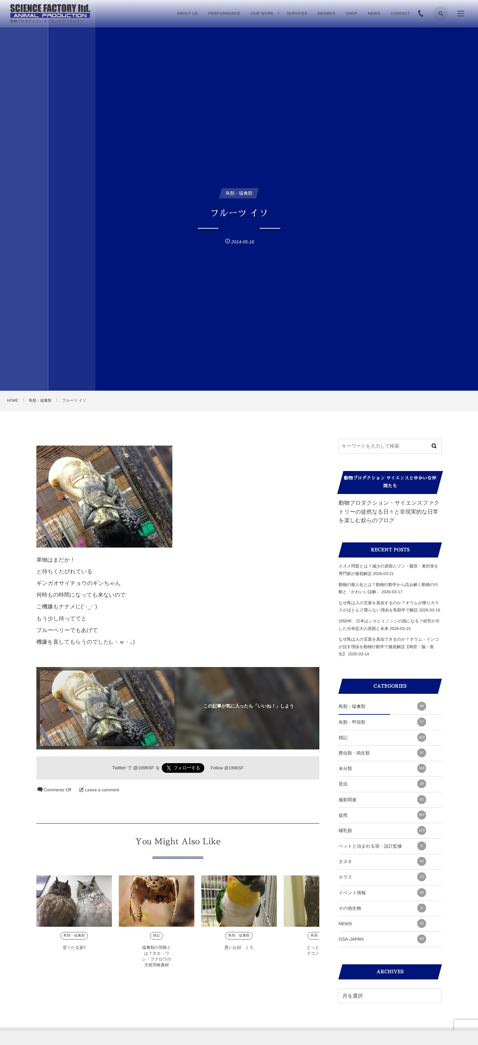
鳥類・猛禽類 (74, 940)
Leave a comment (102, 790)
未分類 (382, 768)
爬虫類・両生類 (382, 752)
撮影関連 (382, 799)
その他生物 (382, 908)
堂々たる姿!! (74, 951)
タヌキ (382, 861)
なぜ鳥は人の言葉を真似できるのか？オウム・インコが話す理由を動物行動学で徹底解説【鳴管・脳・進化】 (389, 646)
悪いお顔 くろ (238, 951)
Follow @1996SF (226, 768)
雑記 (156, 940)
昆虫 (382, 783)
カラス (382, 876)
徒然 (382, 815)
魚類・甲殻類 (382, 721)
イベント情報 (382, 892)
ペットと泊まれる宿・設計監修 (382, 845)
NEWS (382, 923)
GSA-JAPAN (382, 938)
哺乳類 (382, 830)
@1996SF (143, 767)
